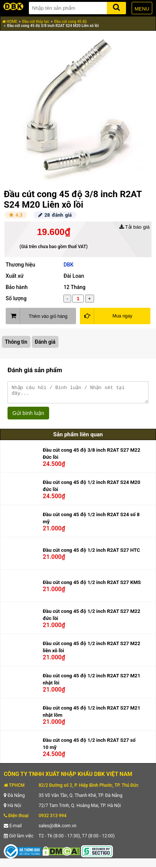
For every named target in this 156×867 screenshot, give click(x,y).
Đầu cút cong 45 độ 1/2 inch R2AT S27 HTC (91, 553)
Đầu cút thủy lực (35, 21)
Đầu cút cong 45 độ (70, 21)
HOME (9, 21)
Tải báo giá (134, 227)
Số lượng (16, 298)
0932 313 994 (52, 819)
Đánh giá (45, 342)
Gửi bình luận (28, 416)
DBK (68, 265)
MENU (142, 9)
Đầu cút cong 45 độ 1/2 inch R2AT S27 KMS (92, 585)
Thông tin (16, 342)
